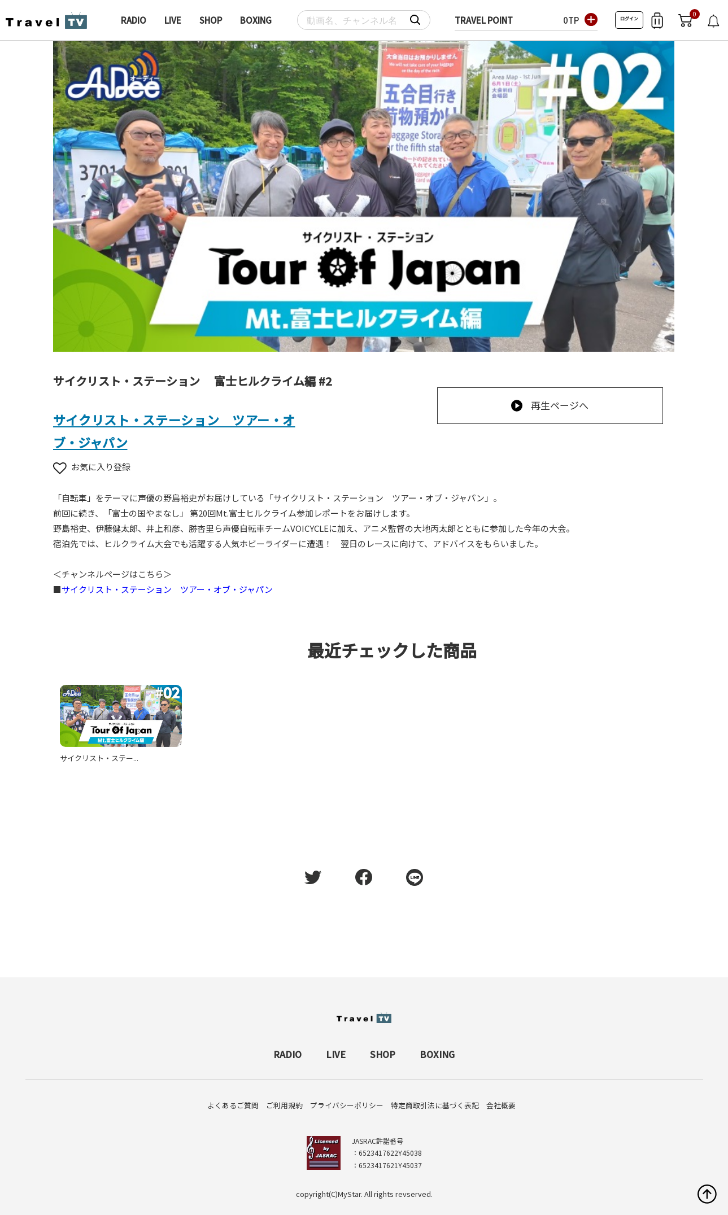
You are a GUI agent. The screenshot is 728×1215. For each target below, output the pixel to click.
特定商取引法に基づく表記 (435, 1105)
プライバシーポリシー (346, 1105)
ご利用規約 (284, 1105)
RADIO (133, 20)
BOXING (256, 20)
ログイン (629, 18)
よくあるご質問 (233, 1105)
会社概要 (501, 1105)
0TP (571, 20)
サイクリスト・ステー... (99, 758)
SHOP (210, 20)
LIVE (172, 20)
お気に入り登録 (91, 467)
